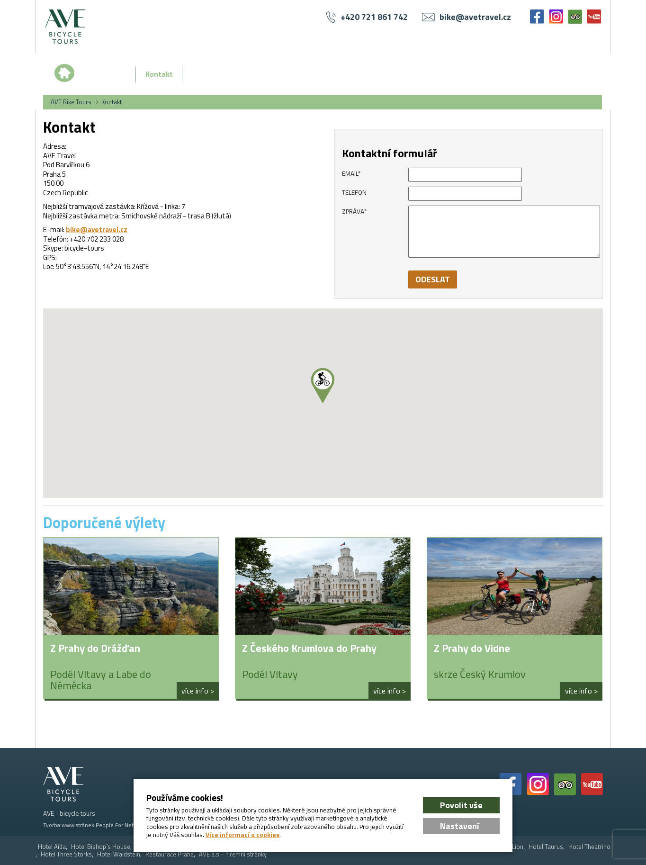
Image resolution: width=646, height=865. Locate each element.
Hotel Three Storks (66, 854)
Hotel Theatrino (589, 846)
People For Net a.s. (119, 824)
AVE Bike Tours (71, 102)
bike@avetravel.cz (96, 229)
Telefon (354, 192)
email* (351, 173)
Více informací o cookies (242, 834)
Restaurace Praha (169, 854)
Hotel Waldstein (118, 854)
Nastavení (459, 826)
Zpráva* (354, 211)
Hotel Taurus (546, 846)
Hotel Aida (52, 846)
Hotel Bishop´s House (100, 846)
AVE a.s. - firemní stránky (233, 854)
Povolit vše (461, 805)
